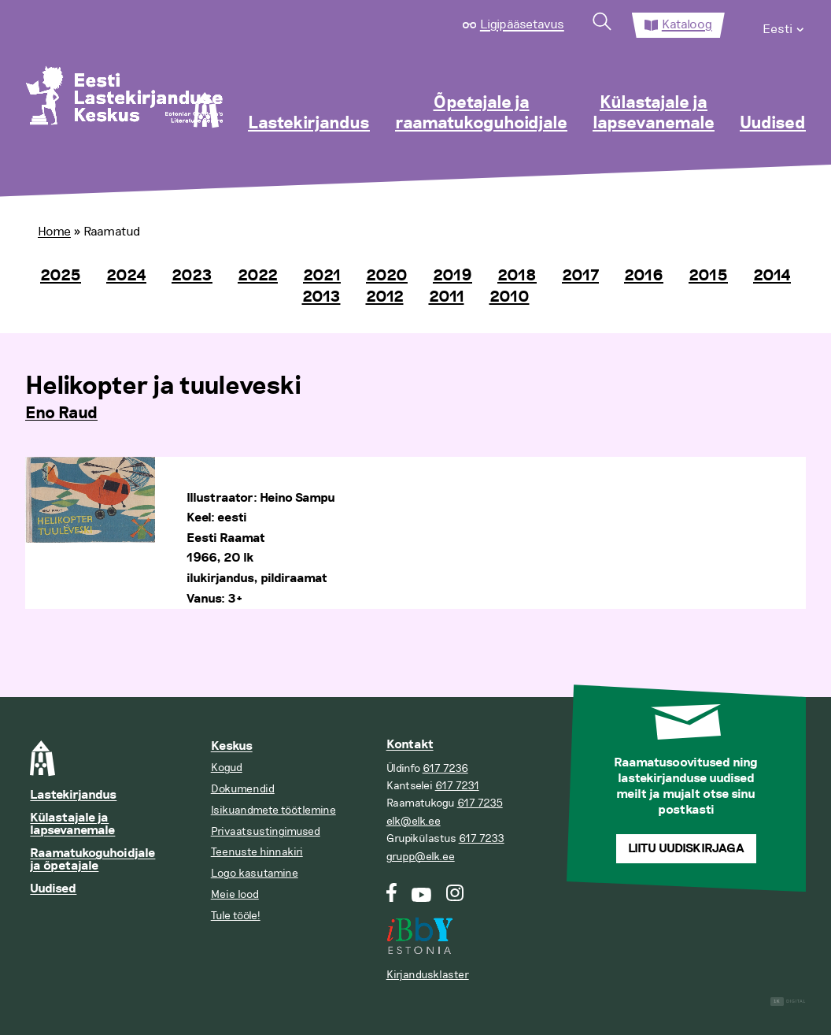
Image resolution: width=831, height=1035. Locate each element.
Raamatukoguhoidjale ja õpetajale (92, 859)
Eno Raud (61, 413)
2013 (321, 297)
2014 (772, 275)
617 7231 (457, 785)
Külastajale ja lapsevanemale (654, 113)
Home (54, 231)
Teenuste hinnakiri (257, 852)
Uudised (773, 123)
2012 (385, 297)
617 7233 (481, 838)
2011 (446, 297)
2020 (387, 275)
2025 (60, 275)
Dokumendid (243, 789)
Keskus (232, 746)
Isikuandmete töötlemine (273, 810)
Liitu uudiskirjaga (686, 848)
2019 (452, 275)
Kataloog (687, 24)
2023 (192, 275)
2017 (580, 275)
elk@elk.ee (413, 821)
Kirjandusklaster (427, 974)
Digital (788, 1001)
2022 (258, 275)
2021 (322, 275)
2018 (517, 275)
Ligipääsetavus (522, 24)
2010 (509, 297)
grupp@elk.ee (420, 856)
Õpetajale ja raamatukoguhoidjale (481, 113)
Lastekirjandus (309, 123)
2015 (708, 275)
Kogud (226, 767)
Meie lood (235, 894)
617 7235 (480, 803)
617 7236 (445, 768)
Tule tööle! (235, 915)
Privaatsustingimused (265, 831)
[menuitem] (784, 25)
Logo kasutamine (254, 873)
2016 (643, 275)
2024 (126, 275)
